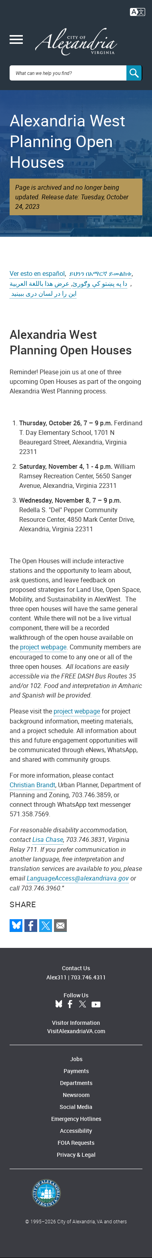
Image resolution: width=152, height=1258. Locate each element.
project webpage (43, 647)
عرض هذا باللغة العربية (40, 283)
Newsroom (76, 1095)
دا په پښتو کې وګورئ (99, 283)
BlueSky (59, 1004)
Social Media (76, 1107)
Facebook (70, 1004)
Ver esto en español (37, 273)
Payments (76, 1071)
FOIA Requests (76, 1142)
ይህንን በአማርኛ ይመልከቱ (100, 273)
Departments (76, 1083)
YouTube (96, 1004)
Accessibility (76, 1130)
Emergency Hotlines (76, 1118)
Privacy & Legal (76, 1154)
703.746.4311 (88, 977)
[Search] (134, 73)
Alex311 (56, 977)
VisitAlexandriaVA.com (76, 1031)
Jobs (76, 1059)
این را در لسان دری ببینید (43, 293)
